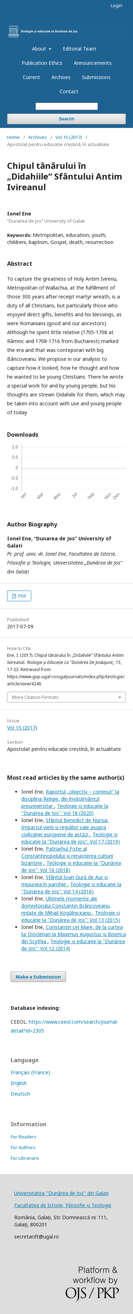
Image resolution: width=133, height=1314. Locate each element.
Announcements (93, 62)
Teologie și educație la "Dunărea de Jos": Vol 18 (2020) (64, 809)
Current (31, 77)
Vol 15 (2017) (68, 137)
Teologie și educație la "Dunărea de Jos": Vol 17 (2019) (70, 838)
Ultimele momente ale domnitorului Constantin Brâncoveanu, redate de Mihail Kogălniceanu (66, 905)
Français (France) (30, 1072)
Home (13, 137)
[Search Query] (66, 106)
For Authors (23, 1147)
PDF (21, 596)
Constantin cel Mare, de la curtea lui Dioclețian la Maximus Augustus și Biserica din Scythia (73, 934)
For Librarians (25, 1158)
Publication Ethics (42, 62)
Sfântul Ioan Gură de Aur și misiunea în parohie (64, 881)
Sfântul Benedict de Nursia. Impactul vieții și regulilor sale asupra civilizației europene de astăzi (65, 827)
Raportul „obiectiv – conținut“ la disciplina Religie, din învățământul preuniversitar (70, 798)
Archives (61, 77)
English (19, 1083)
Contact (69, 91)
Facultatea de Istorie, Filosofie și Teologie (62, 1205)
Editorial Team (79, 48)
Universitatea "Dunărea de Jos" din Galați (61, 1193)
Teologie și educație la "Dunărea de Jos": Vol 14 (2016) (71, 888)
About (40, 48)
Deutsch (20, 1093)
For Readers (24, 1136)
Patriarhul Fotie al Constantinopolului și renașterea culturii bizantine (67, 855)
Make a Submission (38, 976)
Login (116, 5)
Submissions (96, 77)
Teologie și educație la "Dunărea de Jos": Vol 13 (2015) (70, 916)
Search (66, 118)
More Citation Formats (35, 697)
